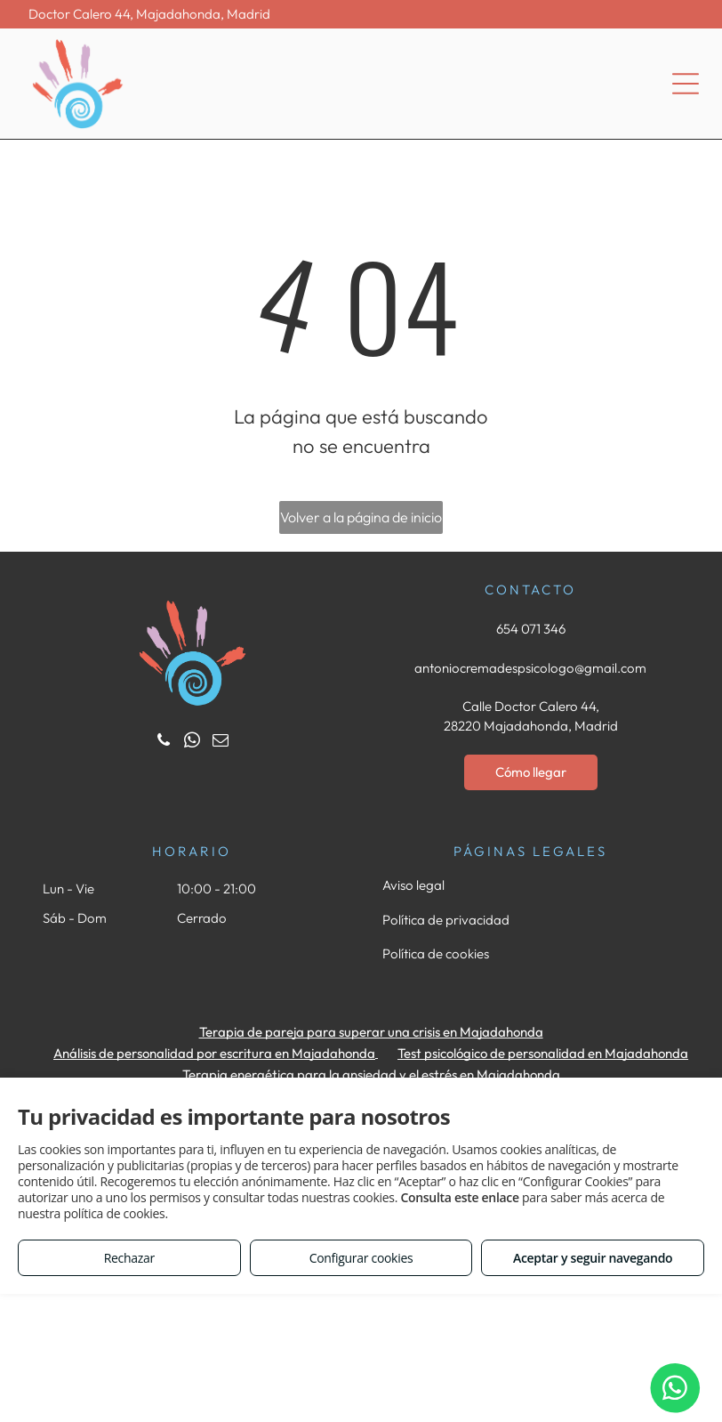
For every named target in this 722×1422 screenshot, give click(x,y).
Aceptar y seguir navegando (592, 1257)
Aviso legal (413, 885)
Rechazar (129, 1257)
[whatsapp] (192, 743)
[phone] (163, 743)
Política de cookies (435, 953)
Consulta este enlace (459, 1197)
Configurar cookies (361, 1257)
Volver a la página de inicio (361, 517)
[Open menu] (685, 83)
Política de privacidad (445, 919)
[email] (220, 743)
